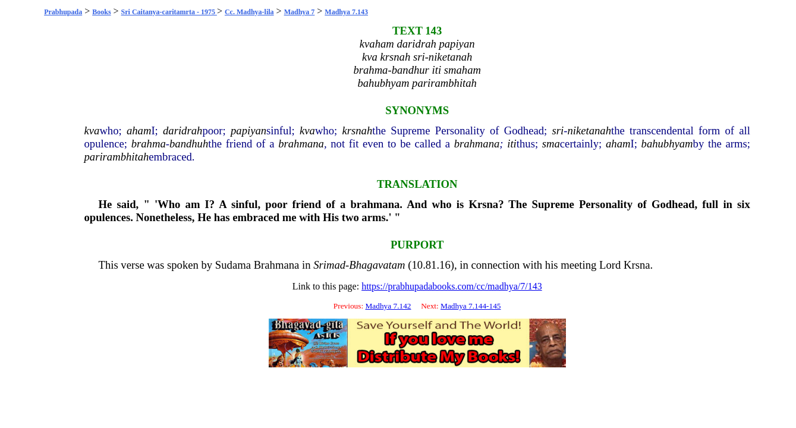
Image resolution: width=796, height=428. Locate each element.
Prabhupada (63, 12)
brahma (148, 143)
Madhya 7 (299, 12)
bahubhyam (667, 143)
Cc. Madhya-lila (249, 12)
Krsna (483, 204)
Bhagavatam (377, 265)
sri (558, 130)
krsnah (357, 130)
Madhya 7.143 (346, 12)
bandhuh (188, 143)
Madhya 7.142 (388, 305)
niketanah (589, 130)
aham (139, 130)
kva (91, 130)
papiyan (248, 130)
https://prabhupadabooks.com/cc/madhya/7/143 (451, 286)
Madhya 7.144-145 (471, 305)
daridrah (182, 130)
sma (551, 143)
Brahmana (277, 265)
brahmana (301, 143)
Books (101, 12)
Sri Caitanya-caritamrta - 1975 (169, 12)
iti (512, 143)
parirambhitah (116, 156)
